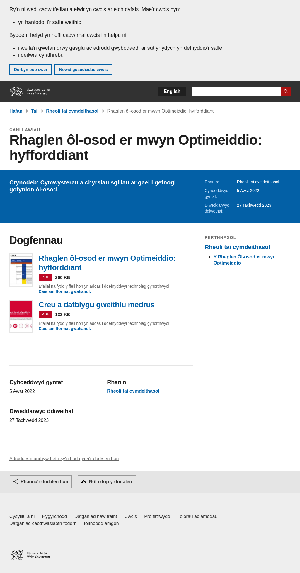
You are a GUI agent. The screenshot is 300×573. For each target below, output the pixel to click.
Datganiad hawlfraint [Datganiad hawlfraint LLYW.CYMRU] (95, 516)
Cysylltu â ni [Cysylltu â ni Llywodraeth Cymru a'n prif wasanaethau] (22, 516)
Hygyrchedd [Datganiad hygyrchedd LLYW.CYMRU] (54, 516)
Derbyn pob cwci (30, 69)
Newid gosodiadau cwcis (83, 69)
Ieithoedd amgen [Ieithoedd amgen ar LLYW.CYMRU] (101, 523)
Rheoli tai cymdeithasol (72, 110)
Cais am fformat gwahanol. (65, 291)
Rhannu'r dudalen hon (44, 481)
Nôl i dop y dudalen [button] (110, 481)
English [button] (172, 91)
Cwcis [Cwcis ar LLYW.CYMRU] (131, 516)
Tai (34, 110)
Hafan (15, 110)
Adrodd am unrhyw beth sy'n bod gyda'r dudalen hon (64, 458)
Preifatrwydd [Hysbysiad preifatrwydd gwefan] (157, 516)
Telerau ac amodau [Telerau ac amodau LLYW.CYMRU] (197, 516)
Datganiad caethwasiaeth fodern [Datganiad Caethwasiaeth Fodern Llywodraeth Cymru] (43, 523)
